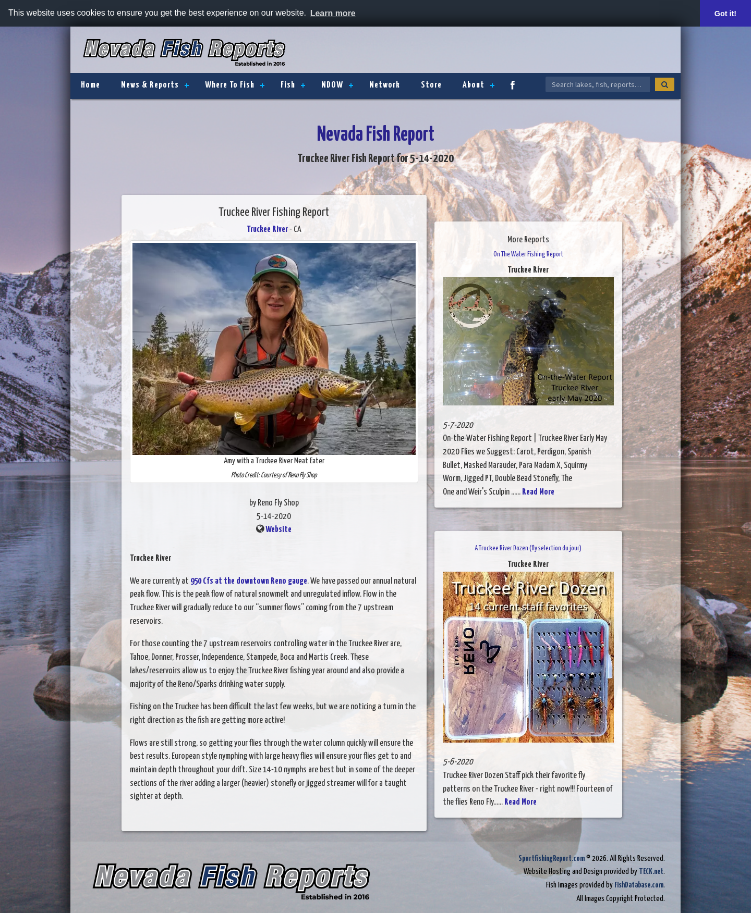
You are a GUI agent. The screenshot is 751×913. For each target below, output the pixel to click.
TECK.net (651, 871)
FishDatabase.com (638, 885)
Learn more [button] (333, 13)
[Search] (664, 84)
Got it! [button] (725, 13)
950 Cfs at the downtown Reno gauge (248, 581)
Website (278, 529)
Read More (538, 492)
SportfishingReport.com (551, 858)
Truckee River (267, 229)
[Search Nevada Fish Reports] (598, 84)
